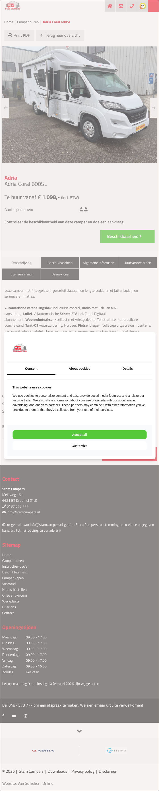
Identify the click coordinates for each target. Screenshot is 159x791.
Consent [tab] (31, 368)
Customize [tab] (79, 446)
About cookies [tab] (79, 368)
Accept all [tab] (79, 434)
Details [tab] (128, 368)
